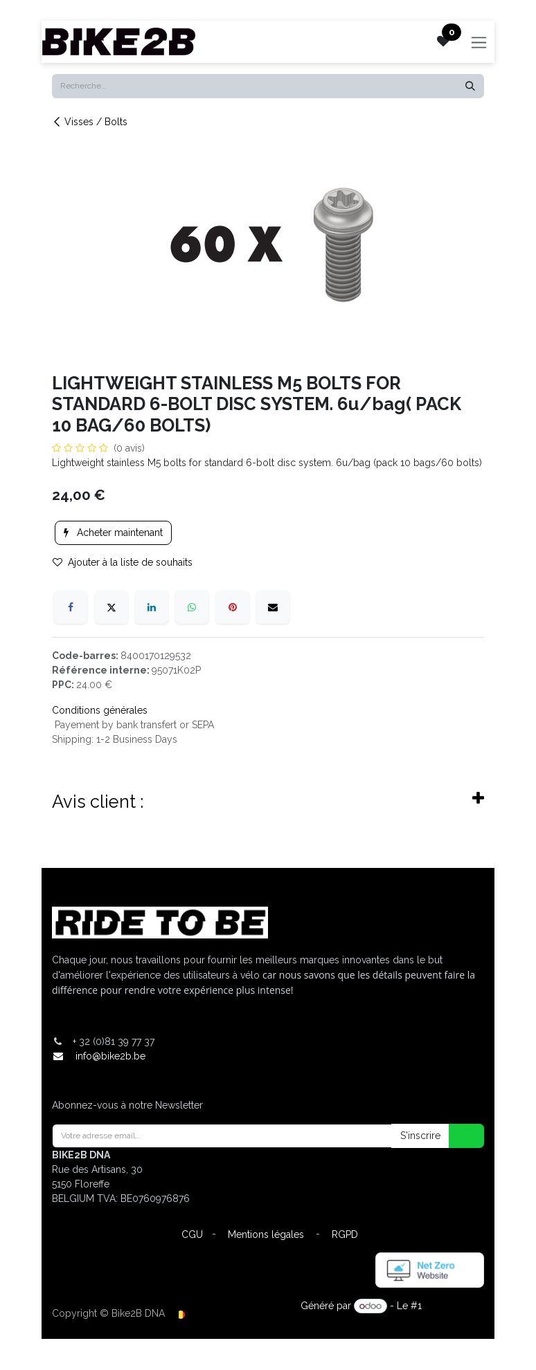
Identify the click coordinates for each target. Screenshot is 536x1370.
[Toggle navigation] (479, 41)
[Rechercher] (470, 86)
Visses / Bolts (89, 121)
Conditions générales (100, 710)
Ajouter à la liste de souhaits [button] (123, 562)
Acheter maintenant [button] (113, 532)
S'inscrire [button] (420, 1135)
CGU (192, 1234)
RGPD (345, 1234)
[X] (111, 607)
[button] (458, 1136)
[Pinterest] (232, 607)
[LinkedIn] (151, 607)
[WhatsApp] (191, 607)
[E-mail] (272, 607)
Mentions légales (266, 1234)
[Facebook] (70, 607)
